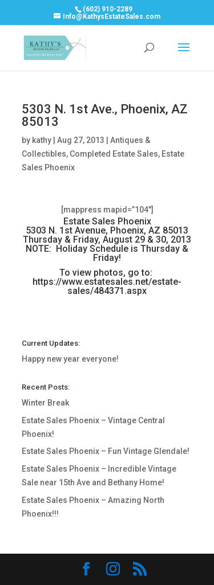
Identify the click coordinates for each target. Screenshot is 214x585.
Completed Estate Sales (114, 153)
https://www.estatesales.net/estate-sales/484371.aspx (107, 286)
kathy (41, 140)
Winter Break (45, 402)
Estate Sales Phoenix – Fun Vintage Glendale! (105, 451)
